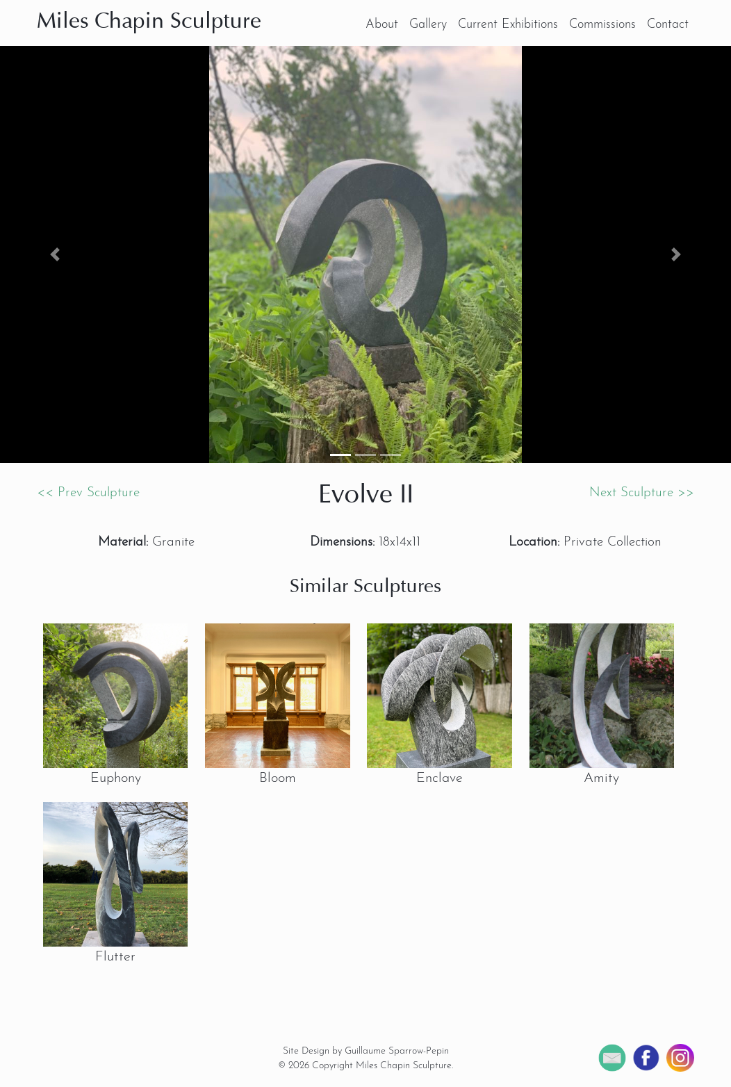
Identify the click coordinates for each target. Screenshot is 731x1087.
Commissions (602, 24)
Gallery (428, 24)
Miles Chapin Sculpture (149, 22)
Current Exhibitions (508, 24)
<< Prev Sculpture (88, 493)
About (382, 24)
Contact (668, 24)
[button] (55, 254)
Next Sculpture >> (641, 493)
